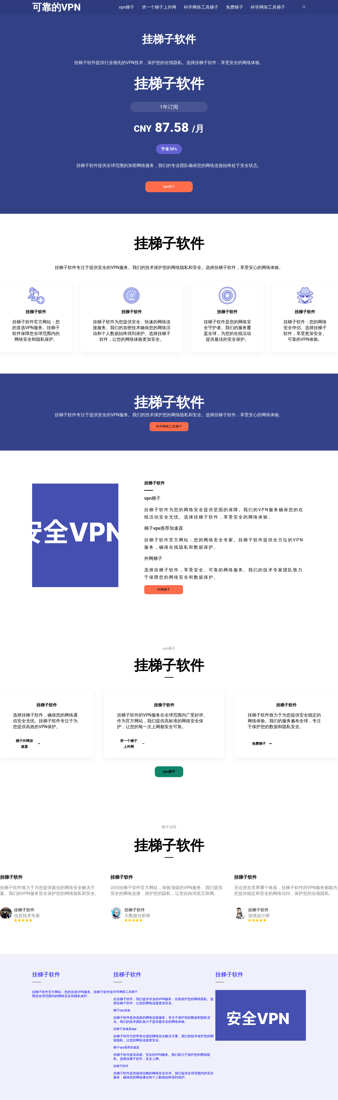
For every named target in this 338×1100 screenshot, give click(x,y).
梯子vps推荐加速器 (126, 1047)
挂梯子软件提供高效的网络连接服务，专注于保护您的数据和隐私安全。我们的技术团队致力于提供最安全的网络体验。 (161, 1020)
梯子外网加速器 (28, 744)
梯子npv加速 (121, 1010)
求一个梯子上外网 (132, 744)
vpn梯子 (169, 187)
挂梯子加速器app (124, 1029)
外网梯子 (163, 589)
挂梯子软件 (46, 974)
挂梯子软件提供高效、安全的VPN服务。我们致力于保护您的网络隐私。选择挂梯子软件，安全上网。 (161, 1057)
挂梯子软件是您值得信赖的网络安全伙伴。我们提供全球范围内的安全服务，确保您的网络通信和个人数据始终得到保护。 (163, 1075)
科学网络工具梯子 (169, 426)
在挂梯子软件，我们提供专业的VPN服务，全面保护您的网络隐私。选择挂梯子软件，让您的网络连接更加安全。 (163, 1001)
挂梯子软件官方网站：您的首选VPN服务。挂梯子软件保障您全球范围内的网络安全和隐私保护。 (72, 994)
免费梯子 (262, 744)
